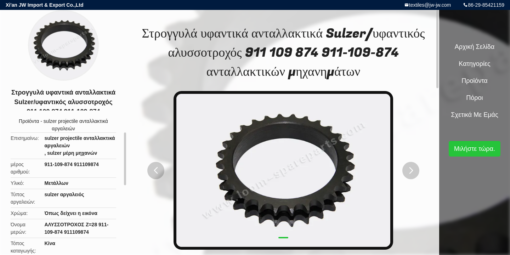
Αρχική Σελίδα (474, 46)
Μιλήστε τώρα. (474, 148)
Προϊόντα (29, 121)
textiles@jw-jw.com (430, 5)
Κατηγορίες (474, 63)
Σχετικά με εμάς (474, 114)
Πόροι (474, 97)
